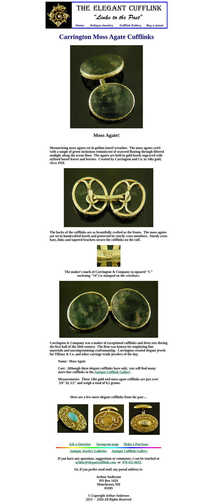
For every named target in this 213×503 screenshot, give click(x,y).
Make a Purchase (136, 444)
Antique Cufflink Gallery (112, 372)
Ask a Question (79, 444)
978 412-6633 (131, 462)
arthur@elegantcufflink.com (96, 462)
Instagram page (108, 444)
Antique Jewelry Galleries (88, 451)
